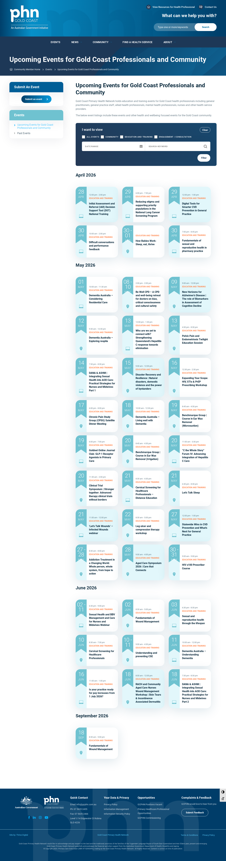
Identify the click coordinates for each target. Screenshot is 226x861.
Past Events (23, 133)
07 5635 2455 (80, 809)
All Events (90, 136)
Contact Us (211, 7)
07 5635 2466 (81, 814)
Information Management (116, 809)
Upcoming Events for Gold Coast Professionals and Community (35, 126)
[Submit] (185, 27)
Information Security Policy (117, 814)
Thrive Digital (22, 835)
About (168, 42)
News (75, 42)
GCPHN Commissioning (149, 818)
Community (101, 42)
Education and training (136, 136)
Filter (204, 158)
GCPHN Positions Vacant (150, 804)
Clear (205, 130)
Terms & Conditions (189, 835)
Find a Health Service (138, 42)
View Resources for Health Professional (174, 7)
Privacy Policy (110, 804)
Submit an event (33, 99)
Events (55, 42)
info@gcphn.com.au (86, 804)
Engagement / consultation (172, 136)
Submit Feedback (195, 812)
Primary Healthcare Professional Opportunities (153, 811)
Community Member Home (27, 69)
